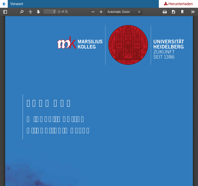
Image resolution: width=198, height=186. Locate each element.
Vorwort (16, 4)
